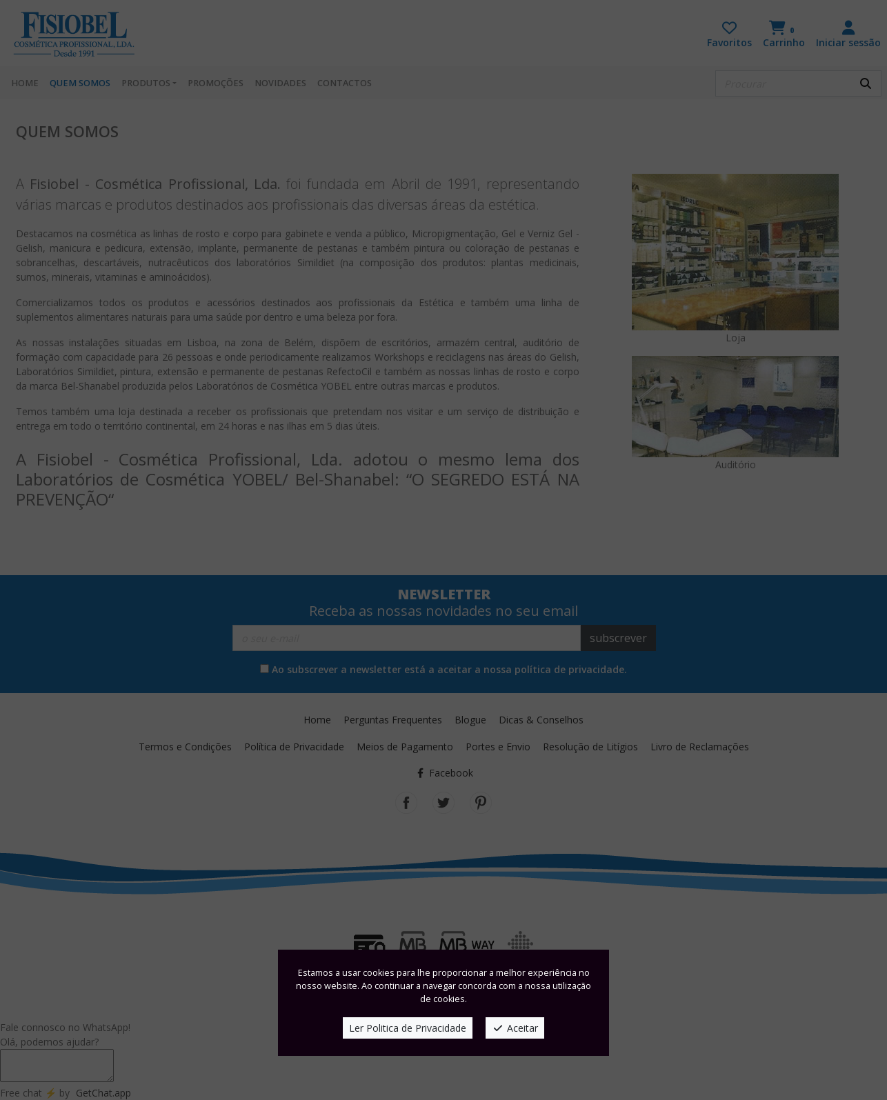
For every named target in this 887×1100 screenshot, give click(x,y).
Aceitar (515, 1027)
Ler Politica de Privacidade (407, 1027)
